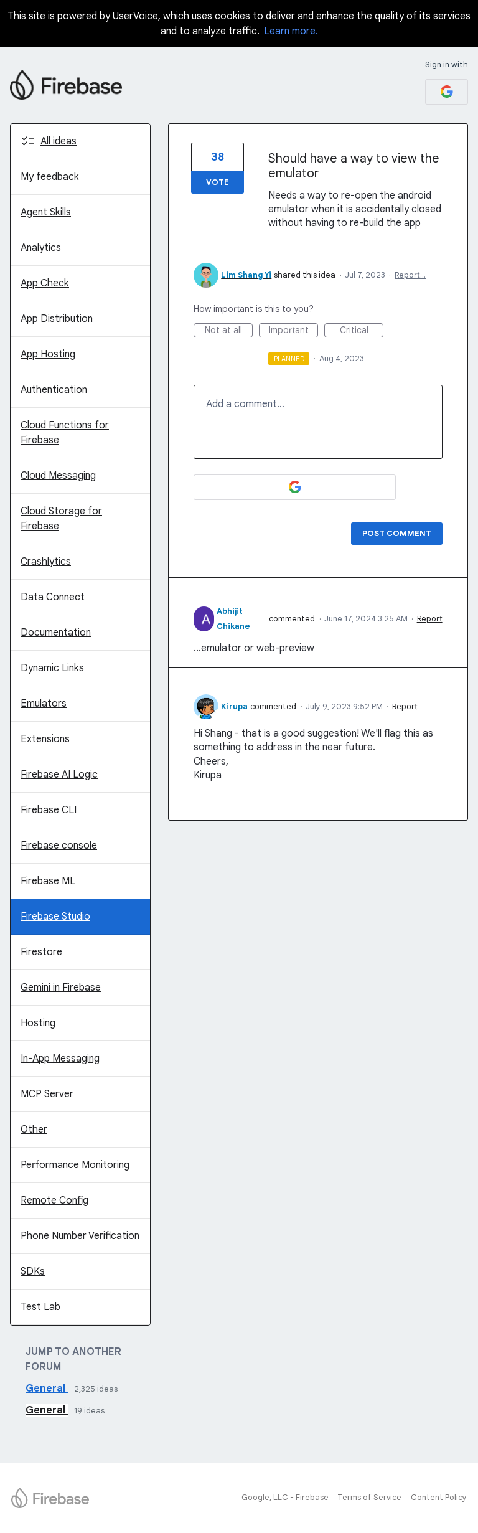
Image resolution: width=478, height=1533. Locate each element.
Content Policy (439, 1497)
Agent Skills (46, 212)
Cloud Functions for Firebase (65, 432)
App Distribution (57, 319)
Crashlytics (46, 561)
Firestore (41, 952)
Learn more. (291, 31)
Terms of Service (369, 1497)
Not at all (229, 330)
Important (294, 330)
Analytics (41, 248)
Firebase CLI (49, 810)
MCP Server (47, 1094)
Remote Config (54, 1200)
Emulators (44, 703)
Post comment (396, 533)
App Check (45, 283)
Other (34, 1129)
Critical (362, 330)
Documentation (56, 632)
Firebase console (59, 845)
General (47, 1388)
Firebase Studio (55, 916)
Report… (410, 275)
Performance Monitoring (75, 1165)
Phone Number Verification (80, 1236)
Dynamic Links (52, 668)
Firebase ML (48, 881)
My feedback (50, 177)
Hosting (38, 1023)
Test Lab (40, 1307)
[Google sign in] (446, 92)
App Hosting (48, 354)
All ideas (58, 141)
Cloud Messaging (58, 475)
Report (430, 618)
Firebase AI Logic (59, 774)
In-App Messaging (60, 1058)
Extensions (45, 739)
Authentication (54, 390)
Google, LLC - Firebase (285, 1497)
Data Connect (53, 597)
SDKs (33, 1271)
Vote (217, 182)
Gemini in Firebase (61, 987)
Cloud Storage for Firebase (61, 518)
